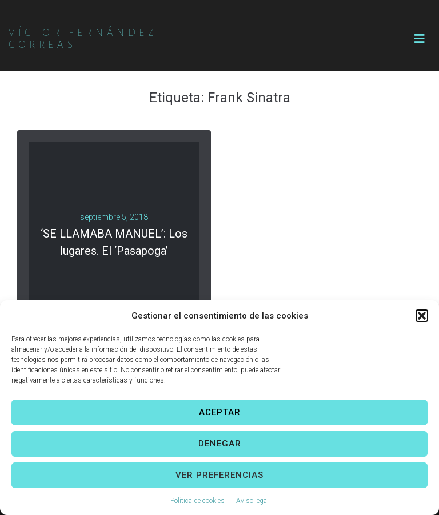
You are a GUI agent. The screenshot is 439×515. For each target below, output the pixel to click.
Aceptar (220, 412)
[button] (422, 315)
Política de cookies (197, 501)
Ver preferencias (219, 475)
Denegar (219, 443)
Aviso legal (252, 501)
